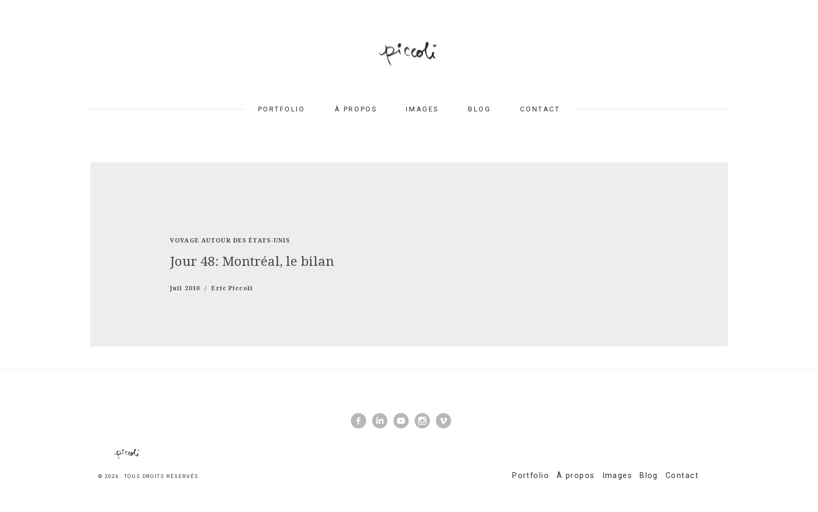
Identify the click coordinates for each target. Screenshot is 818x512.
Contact (540, 109)
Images (422, 109)
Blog (479, 109)
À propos (356, 109)
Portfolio (281, 109)
